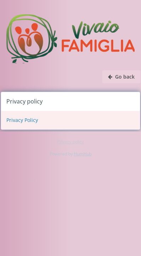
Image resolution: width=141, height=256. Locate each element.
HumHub (83, 154)
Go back (121, 76)
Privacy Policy (22, 120)
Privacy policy (70, 142)
